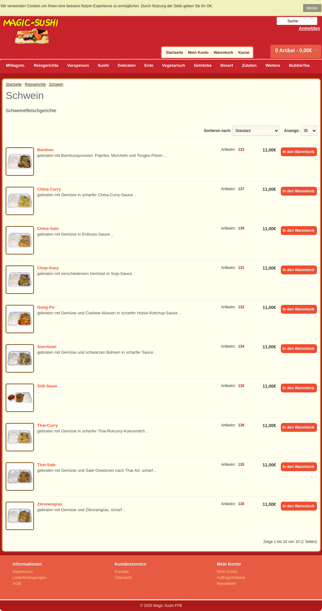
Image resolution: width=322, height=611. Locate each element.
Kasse (243, 52)
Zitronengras (49, 504)
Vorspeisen (78, 65)
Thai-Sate (46, 464)
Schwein (56, 84)
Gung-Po (45, 307)
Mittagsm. (15, 65)
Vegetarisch (173, 65)
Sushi (103, 65)
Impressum (23, 571)
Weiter (312, 8)
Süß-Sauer (47, 386)
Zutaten (249, 65)
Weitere (272, 65)
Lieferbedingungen (30, 577)
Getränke (203, 65)
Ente (148, 65)
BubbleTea (299, 65)
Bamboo (45, 149)
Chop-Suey (48, 268)
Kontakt (122, 571)
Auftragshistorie (231, 577)
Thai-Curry (47, 425)
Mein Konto (198, 52)
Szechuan (46, 346)
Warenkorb (223, 52)
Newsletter (226, 583)
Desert (226, 65)
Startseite (174, 52)
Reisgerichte (46, 65)
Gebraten (127, 65)
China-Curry (49, 189)
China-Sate (47, 228)
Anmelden (309, 28)
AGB (17, 583)
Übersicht (123, 577)
